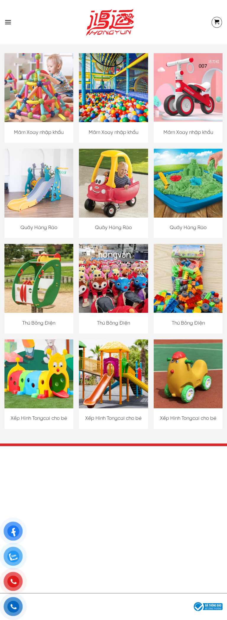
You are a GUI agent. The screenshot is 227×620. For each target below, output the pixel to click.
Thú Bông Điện (38, 323)
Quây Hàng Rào (38, 227)
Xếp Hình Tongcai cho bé (39, 418)
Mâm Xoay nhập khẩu (39, 132)
